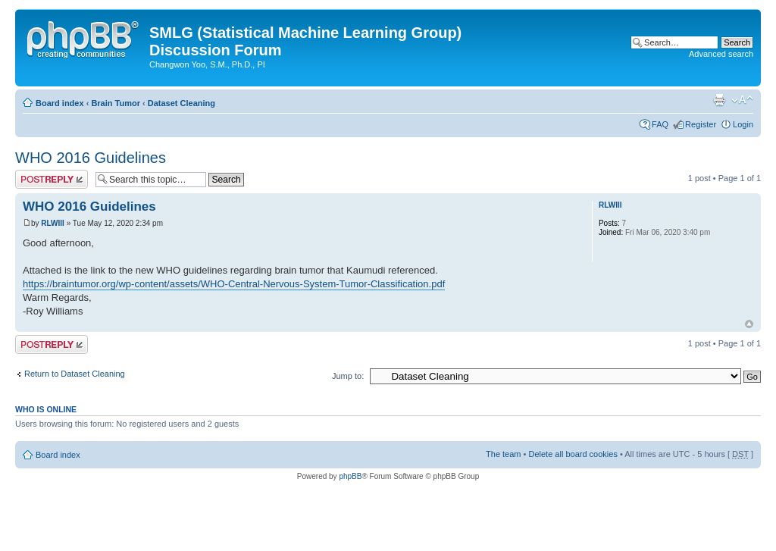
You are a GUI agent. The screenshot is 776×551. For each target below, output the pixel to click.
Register (700, 124)
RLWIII (52, 223)
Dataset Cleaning (181, 103)
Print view (719, 100)
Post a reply (51, 179)
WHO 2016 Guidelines (90, 157)
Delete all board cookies (572, 454)
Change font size (742, 100)
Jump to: (348, 375)
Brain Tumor (115, 103)
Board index (60, 103)
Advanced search (721, 53)
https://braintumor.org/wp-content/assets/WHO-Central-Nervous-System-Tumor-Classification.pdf (234, 284)
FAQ (660, 124)
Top (749, 324)
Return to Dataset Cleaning (74, 373)
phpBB (350, 476)
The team (503, 454)
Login (743, 124)
